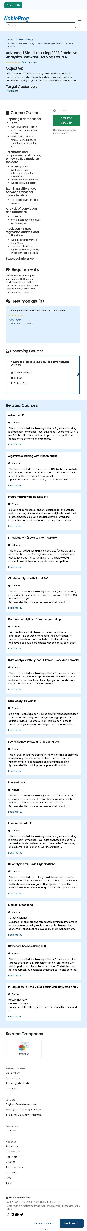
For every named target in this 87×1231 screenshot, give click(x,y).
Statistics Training (25, 39)
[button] (77, 374)
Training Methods (17, 1083)
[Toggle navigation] (79, 18)
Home (10, 39)
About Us (12, 1146)
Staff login (43, 1229)
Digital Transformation (21, 1104)
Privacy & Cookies (43, 1223)
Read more (12, 90)
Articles (11, 1130)
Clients (10, 1162)
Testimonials (14, 1167)
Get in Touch (71, 1223)
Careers (11, 1172)
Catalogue (13, 1072)
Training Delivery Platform (24, 1114)
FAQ (8, 1177)
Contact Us (13, 5)
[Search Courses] (41, 25)
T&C (9, 1183)
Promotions (13, 1078)
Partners (12, 1156)
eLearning (12, 1088)
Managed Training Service (23, 1109)
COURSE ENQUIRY (66, 120)
